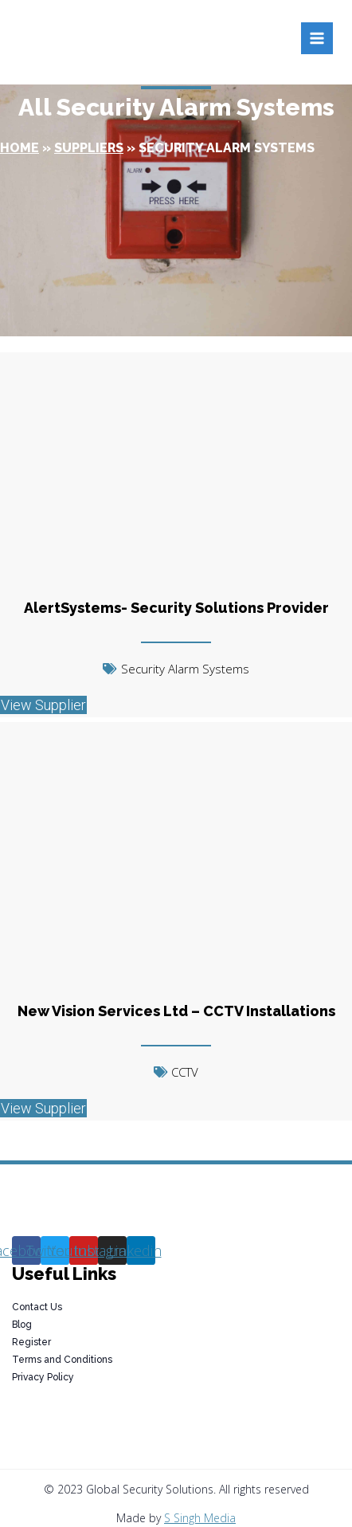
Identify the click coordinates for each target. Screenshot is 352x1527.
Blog (22, 1324)
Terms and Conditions (62, 1359)
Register (31, 1342)
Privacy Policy (43, 1377)
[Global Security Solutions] (148, 38)
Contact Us (37, 1307)
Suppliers (88, 147)
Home (19, 147)
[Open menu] (317, 38)
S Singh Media (200, 1517)
